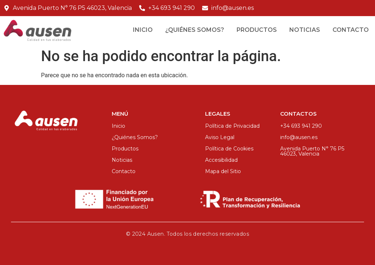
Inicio (143, 29)
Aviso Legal (219, 137)
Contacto (351, 29)
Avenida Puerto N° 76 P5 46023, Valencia (312, 151)
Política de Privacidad (232, 126)
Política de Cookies (229, 148)
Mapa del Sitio (223, 171)
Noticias (304, 29)
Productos (257, 29)
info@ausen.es (299, 137)
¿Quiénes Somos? (194, 29)
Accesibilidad (221, 160)
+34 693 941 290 (301, 126)
